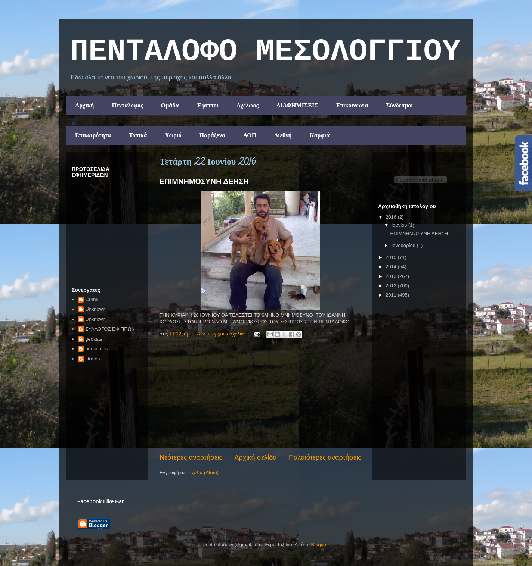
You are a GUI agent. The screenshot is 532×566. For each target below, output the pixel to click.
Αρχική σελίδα (255, 457)
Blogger (319, 544)
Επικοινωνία (352, 105)
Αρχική (84, 105)
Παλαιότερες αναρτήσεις (325, 457)
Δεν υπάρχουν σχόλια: (222, 334)
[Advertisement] (260, 396)
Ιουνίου (400, 225)
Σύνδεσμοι (399, 105)
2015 (392, 257)
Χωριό (173, 135)
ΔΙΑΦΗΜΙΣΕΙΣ (297, 105)
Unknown (95, 309)
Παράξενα (212, 135)
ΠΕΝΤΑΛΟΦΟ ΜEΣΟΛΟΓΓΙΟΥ (265, 51)
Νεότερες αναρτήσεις (191, 457)
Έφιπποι (207, 105)
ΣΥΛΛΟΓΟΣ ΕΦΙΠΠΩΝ (109, 329)
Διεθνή (282, 135)
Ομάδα (170, 105)
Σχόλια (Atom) (203, 472)
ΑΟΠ (250, 135)
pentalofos (96, 348)
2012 (392, 285)
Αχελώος (247, 105)
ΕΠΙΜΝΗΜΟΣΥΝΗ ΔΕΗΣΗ (204, 181)
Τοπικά (138, 135)
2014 (392, 266)
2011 (392, 295)
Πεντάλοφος (127, 105)
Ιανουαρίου (404, 245)
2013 (392, 276)
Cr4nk (91, 299)
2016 (392, 217)
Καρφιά (320, 135)
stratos (92, 359)
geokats (93, 339)
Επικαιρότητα (93, 135)
